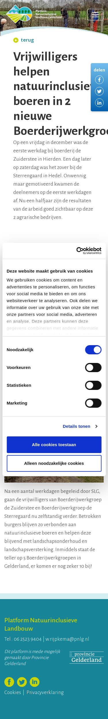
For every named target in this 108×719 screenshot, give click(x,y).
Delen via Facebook (99, 79)
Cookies (12, 692)
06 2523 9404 (28, 639)
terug (23, 39)
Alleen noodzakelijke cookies (54, 463)
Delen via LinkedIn (99, 102)
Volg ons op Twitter (22, 682)
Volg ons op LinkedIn (34, 682)
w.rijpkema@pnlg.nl (67, 639)
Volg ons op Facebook (9, 682)
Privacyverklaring (45, 692)
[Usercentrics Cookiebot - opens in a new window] (76, 250)
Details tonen (76, 426)
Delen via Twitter (99, 91)
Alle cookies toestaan (54, 444)
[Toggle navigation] (95, 14)
